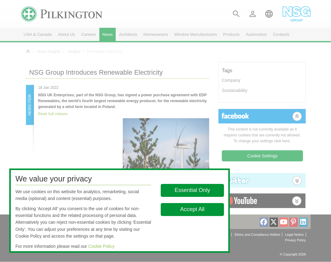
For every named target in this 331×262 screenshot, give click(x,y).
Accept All (192, 209)
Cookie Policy (101, 246)
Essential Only (192, 190)
